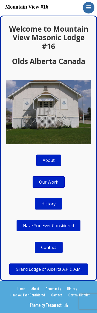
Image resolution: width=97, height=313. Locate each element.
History (72, 288)
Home (21, 288)
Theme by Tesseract (45, 305)
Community (53, 288)
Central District (79, 294)
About (35, 288)
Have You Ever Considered (27, 294)
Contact (56, 294)
